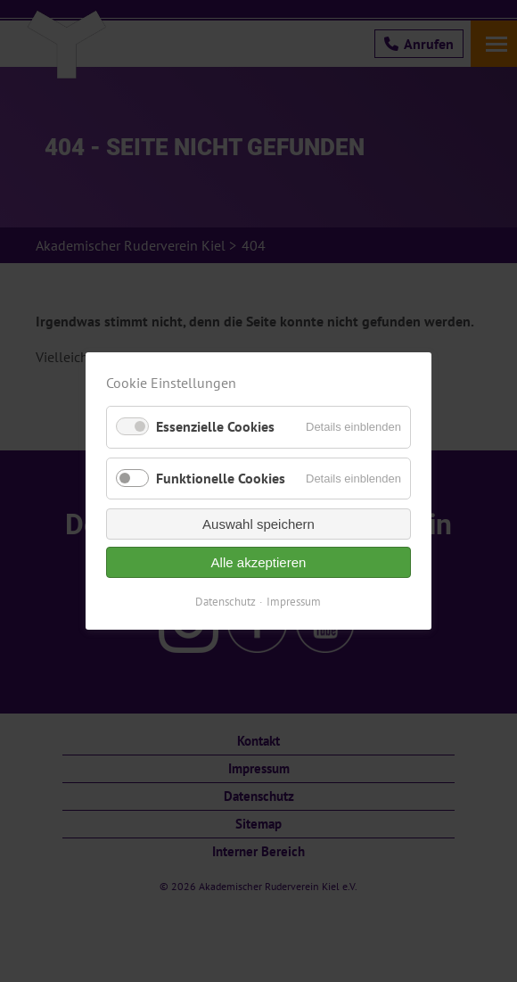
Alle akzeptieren (259, 562)
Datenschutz (226, 601)
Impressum (294, 601)
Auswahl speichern (258, 524)
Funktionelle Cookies (220, 478)
